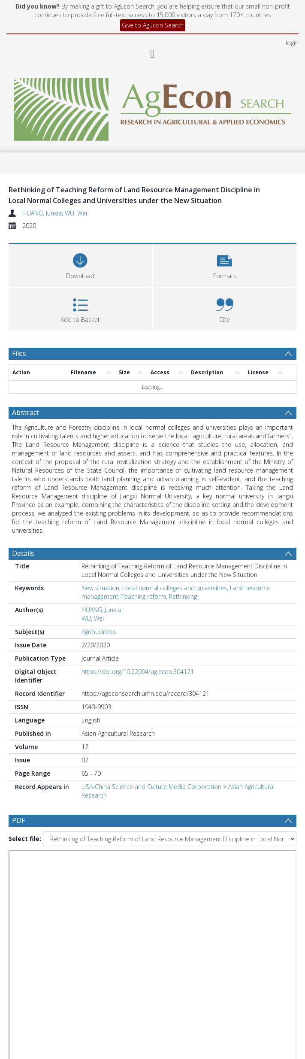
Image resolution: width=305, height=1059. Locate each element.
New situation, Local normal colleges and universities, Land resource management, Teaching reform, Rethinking (176, 592)
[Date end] (160, 899)
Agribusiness (99, 632)
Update (41, 932)
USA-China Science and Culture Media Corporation (151, 787)
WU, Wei (76, 213)
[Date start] (164, 882)
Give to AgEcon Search (153, 25)
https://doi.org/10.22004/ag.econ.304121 (138, 672)
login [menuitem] (292, 43)
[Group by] (152, 865)
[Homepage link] (152, 107)
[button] (225, 264)
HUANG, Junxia (42, 213)
